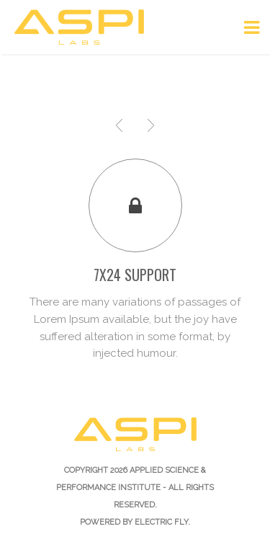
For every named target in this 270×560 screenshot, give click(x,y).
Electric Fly (161, 522)
